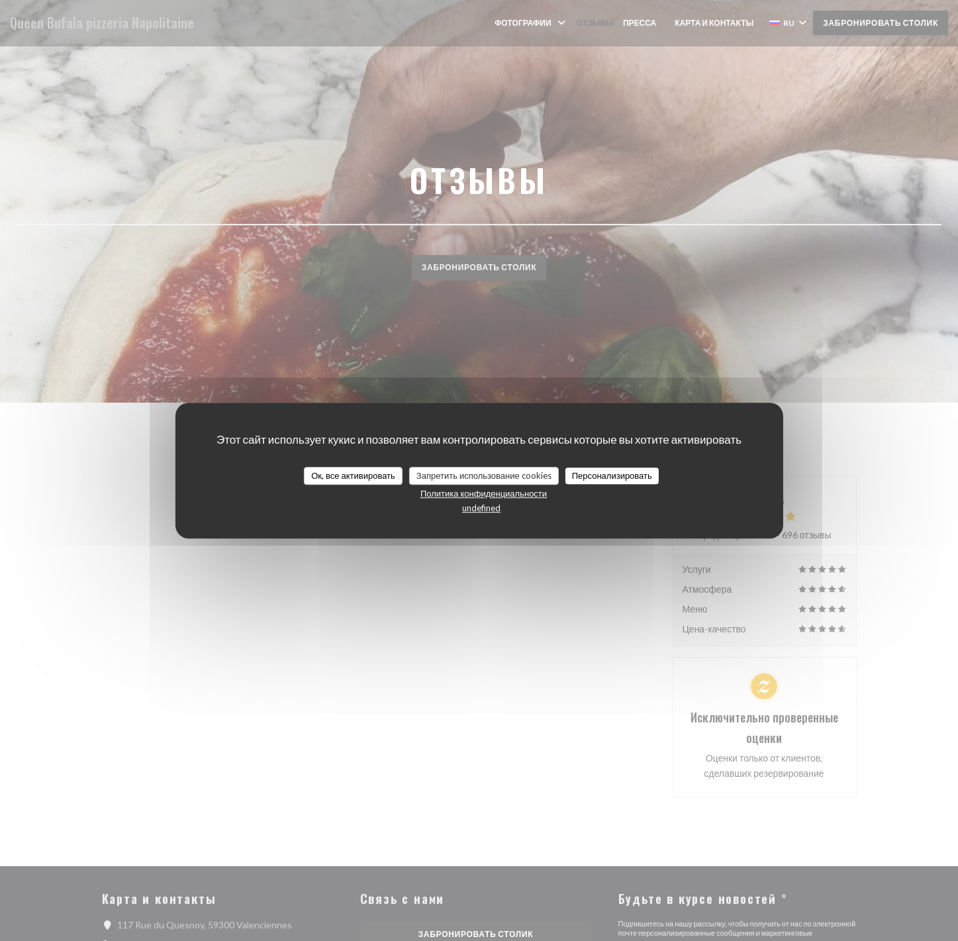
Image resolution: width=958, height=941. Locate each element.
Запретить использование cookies (483, 475)
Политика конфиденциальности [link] (483, 493)
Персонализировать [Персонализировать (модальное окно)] (612, 475)
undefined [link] (481, 508)
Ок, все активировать (353, 475)
